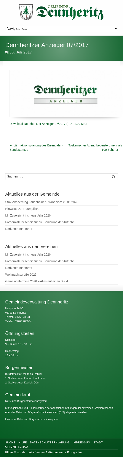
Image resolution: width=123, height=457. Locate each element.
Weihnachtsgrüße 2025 (21, 274)
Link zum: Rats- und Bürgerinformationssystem (32, 419)
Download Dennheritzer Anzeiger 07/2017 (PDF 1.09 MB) (48, 124)
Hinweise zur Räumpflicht (22, 208)
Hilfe (23, 442)
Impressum (81, 442)
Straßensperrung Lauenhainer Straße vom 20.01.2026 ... (43, 202)
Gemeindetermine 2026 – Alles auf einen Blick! (36, 281)
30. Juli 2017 (18, 52)
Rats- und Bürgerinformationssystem (26, 401)
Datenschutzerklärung (50, 442)
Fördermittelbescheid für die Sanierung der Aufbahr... (40, 222)
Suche (10, 442)
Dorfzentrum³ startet (18, 229)
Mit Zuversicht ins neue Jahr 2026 (28, 215)
